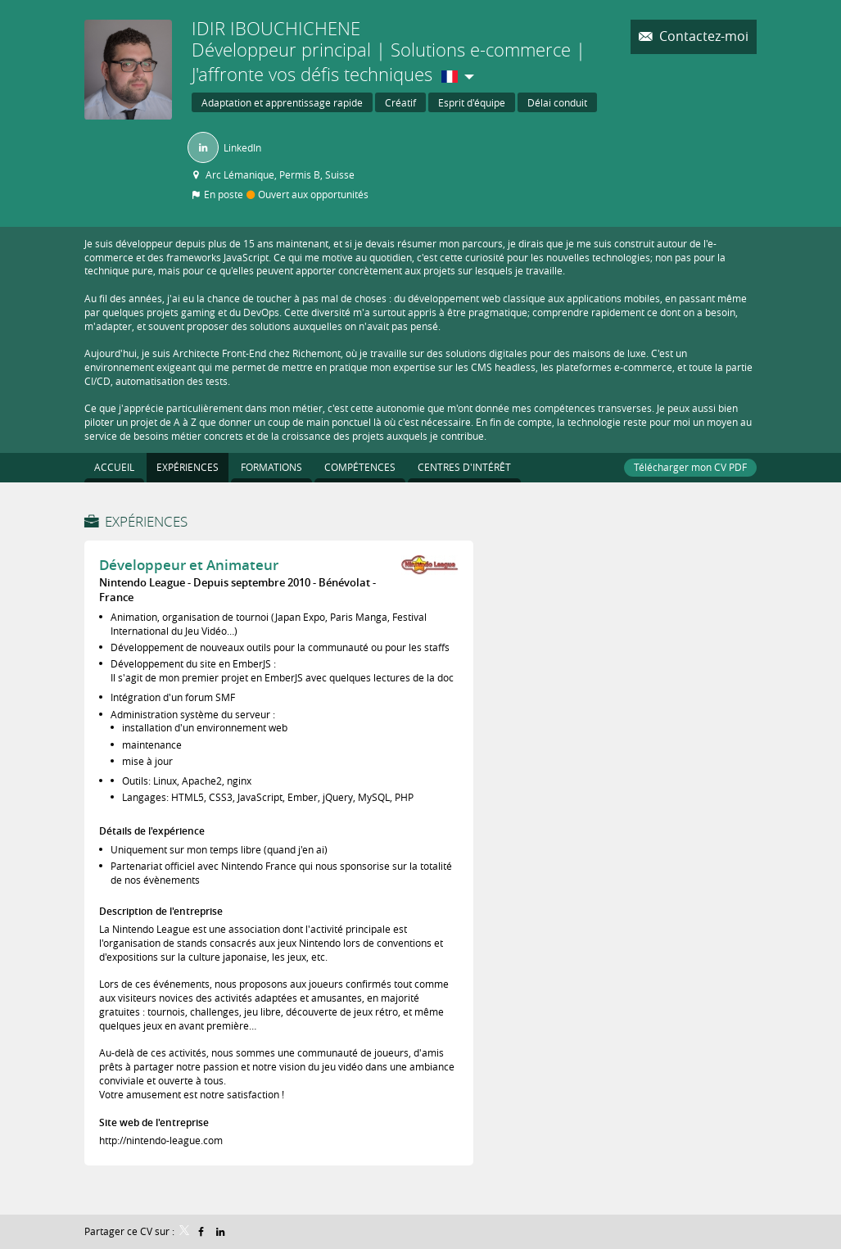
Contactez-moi (702, 36)
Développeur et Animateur (188, 564)
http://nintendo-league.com (161, 1140)
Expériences (146, 521)
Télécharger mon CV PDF (690, 466)
